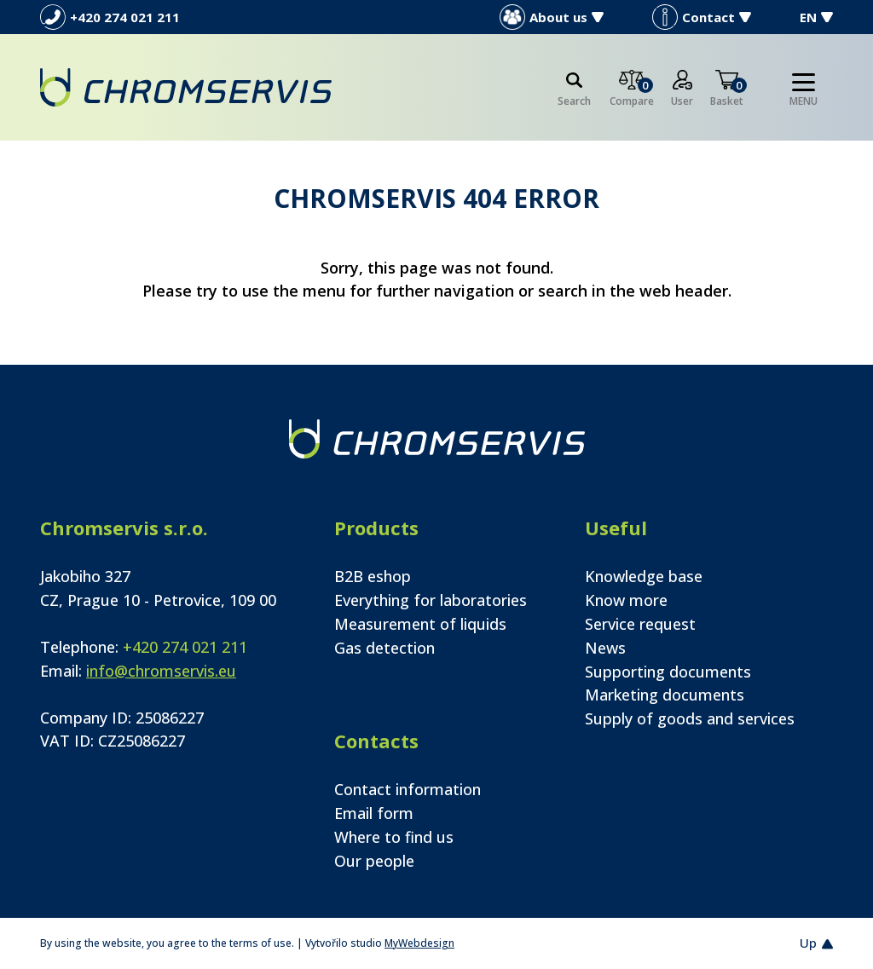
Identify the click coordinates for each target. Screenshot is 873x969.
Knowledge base (643, 576)
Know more (626, 600)
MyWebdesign (419, 943)
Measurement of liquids (420, 624)
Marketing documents (664, 694)
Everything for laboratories (430, 600)
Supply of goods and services (690, 718)
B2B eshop (372, 576)
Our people (374, 861)
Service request (640, 624)
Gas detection (384, 647)
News (605, 647)
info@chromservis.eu (161, 670)
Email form (373, 813)
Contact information (407, 789)
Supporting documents (668, 671)
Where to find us (394, 837)
